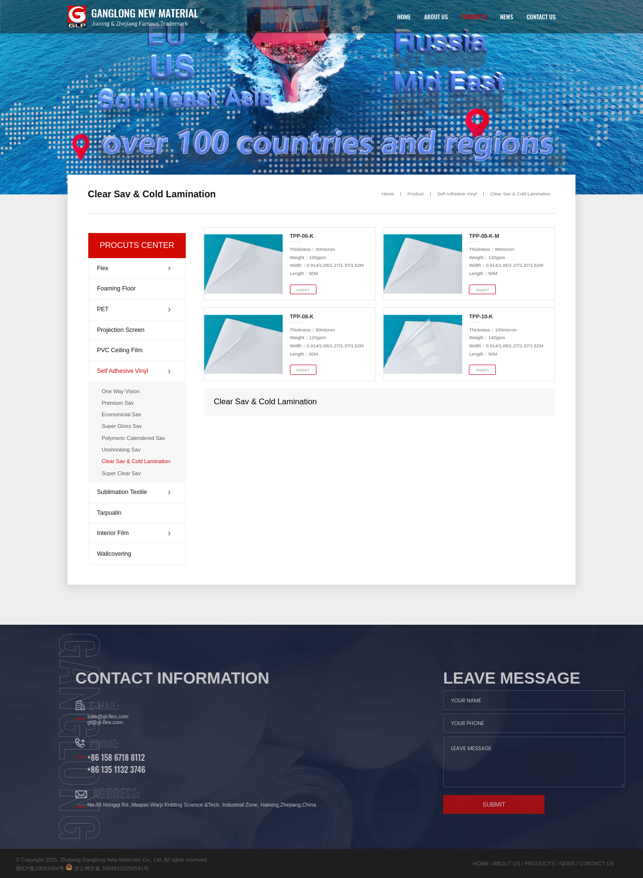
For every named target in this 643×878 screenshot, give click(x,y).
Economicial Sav (121, 414)
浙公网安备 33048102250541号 (52, 868)
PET (133, 309)
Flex (133, 268)
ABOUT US (436, 16)
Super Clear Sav (121, 473)
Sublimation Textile (133, 492)
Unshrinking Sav (121, 450)
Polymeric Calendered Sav (133, 438)
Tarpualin (109, 512)
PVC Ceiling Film (119, 350)
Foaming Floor (116, 288)
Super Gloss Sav (122, 426)
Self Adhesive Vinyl (457, 193)
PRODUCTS (474, 16)
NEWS (506, 16)
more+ (303, 289)
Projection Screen (121, 330)
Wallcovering (114, 553)
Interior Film (133, 533)
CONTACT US (541, 16)
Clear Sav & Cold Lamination (521, 193)
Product (416, 193)
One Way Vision (121, 391)
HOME (403, 16)
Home (388, 193)
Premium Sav (118, 403)
